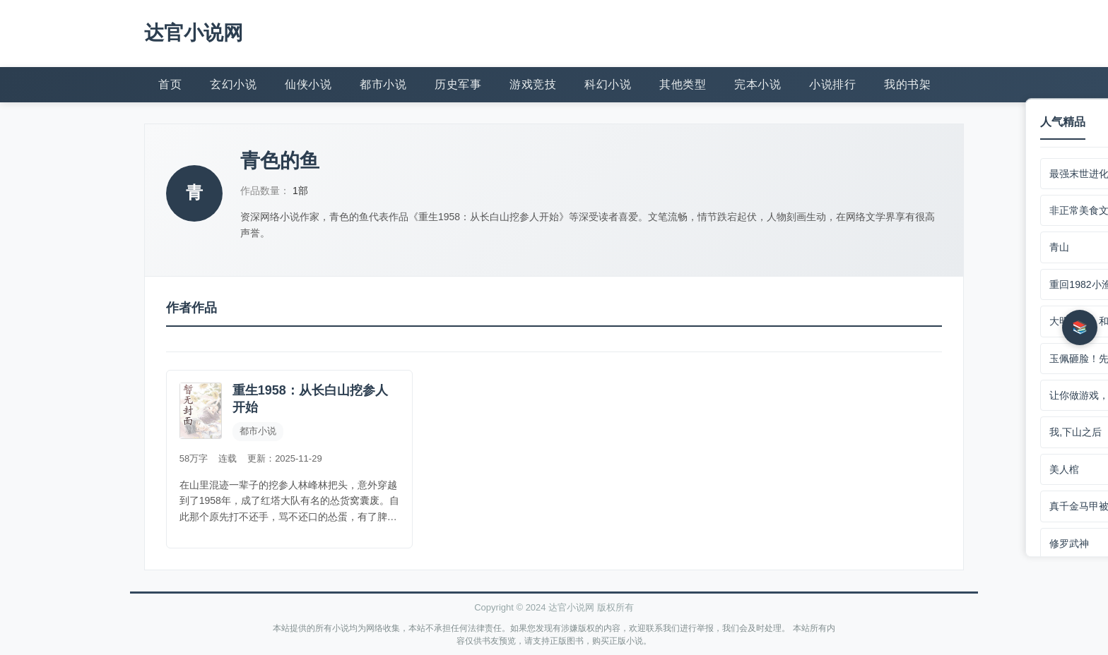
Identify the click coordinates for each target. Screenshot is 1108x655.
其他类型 (682, 83)
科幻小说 (607, 83)
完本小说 (757, 83)
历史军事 (458, 83)
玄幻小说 (233, 83)
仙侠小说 (308, 83)
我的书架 (907, 83)
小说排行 (832, 83)
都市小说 (383, 83)
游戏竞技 (532, 83)
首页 (170, 83)
